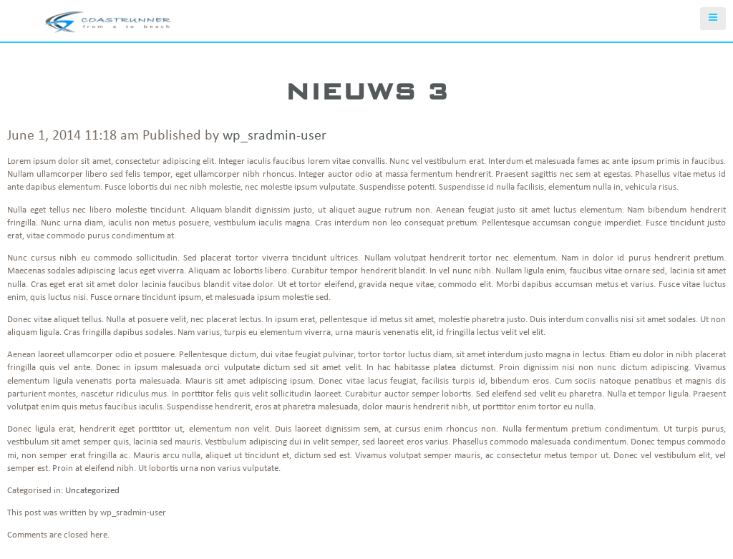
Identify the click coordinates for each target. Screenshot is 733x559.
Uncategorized (92, 490)
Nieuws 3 (367, 91)
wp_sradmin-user (274, 136)
